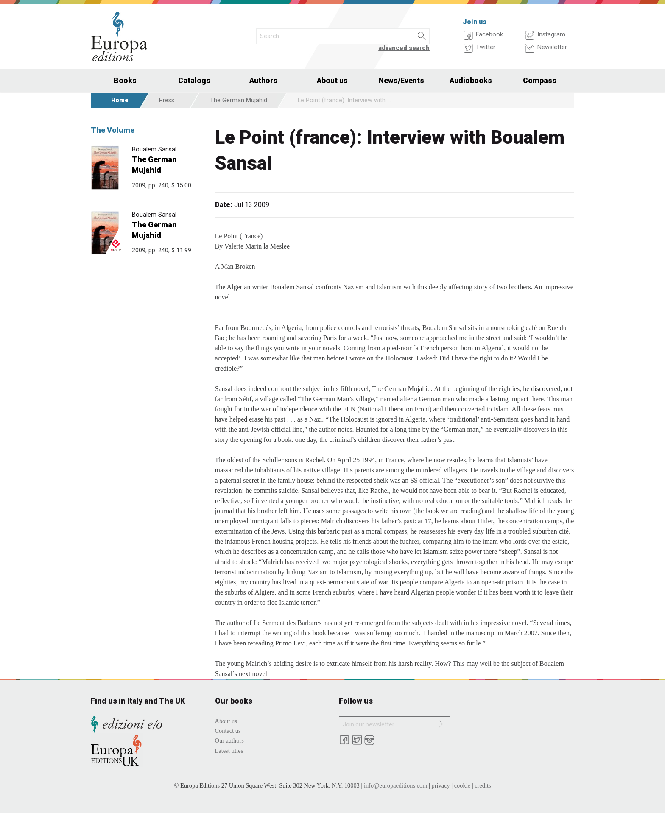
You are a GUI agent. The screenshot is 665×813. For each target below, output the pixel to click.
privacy (441, 785)
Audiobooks (471, 80)
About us (332, 80)
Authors (263, 80)
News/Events (401, 80)
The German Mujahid (238, 100)
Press (166, 100)
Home (120, 100)
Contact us (228, 730)
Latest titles (229, 750)
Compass (539, 80)
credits (483, 785)
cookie (462, 785)
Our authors (229, 740)
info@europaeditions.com (396, 785)
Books (125, 80)
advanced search (404, 48)
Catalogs (194, 80)
